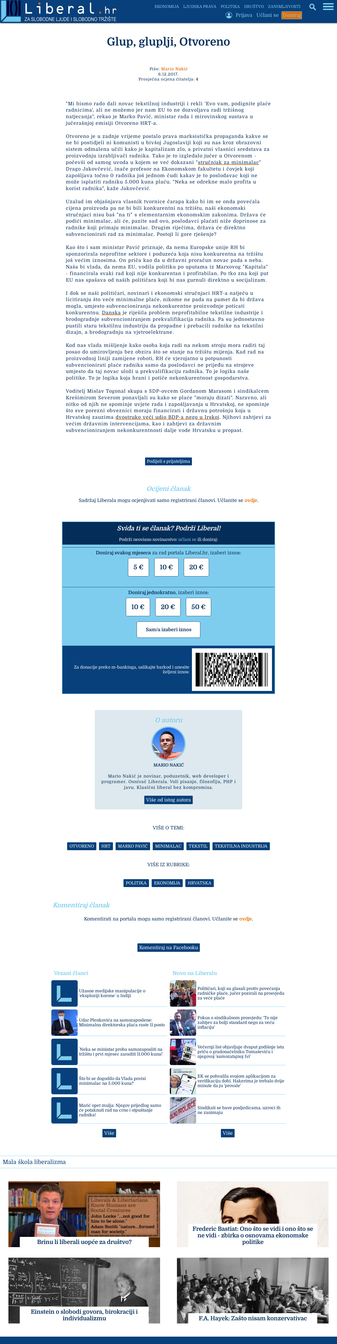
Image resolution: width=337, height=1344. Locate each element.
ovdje (251, 500)
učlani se (187, 539)
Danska (111, 312)
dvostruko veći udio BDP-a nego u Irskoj (167, 417)
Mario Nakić (174, 69)
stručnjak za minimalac (228, 162)
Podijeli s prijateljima (168, 461)
